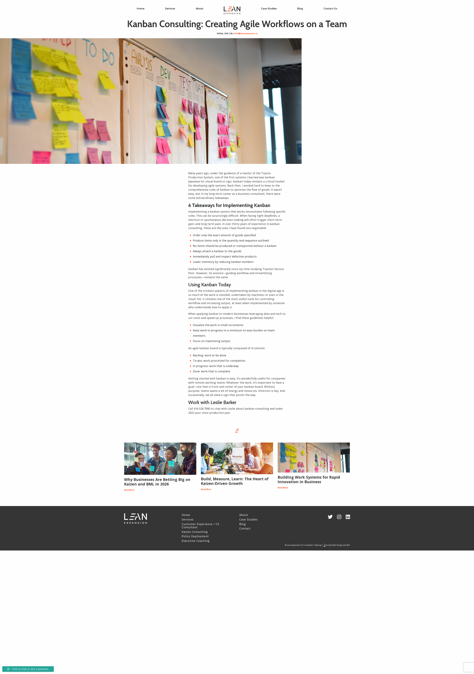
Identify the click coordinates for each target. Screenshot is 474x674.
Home (140, 8)
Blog (300, 8)
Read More (129, 490)
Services (170, 8)
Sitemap (318, 545)
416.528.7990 (202, 408)
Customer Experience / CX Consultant (200, 525)
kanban (270, 177)
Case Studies (269, 8)
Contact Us (330, 8)
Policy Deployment (195, 536)
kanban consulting (257, 408)
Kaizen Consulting (195, 532)
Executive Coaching (196, 541)
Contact (245, 528)
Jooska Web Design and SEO (338, 545)
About (199, 8)
